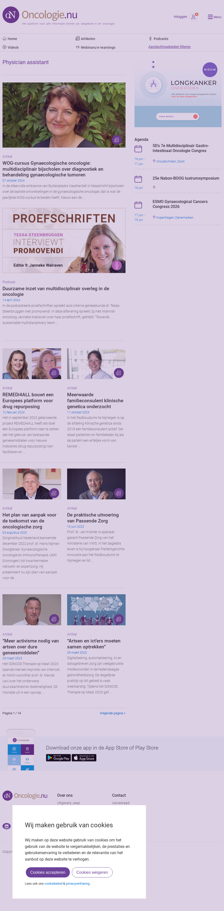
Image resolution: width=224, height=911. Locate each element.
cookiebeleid (53, 883)
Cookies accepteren (47, 872)
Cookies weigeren (92, 872)
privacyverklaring (78, 883)
